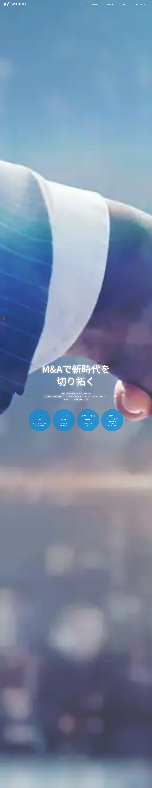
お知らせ (125, 4)
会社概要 (110, 4)
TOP (82, 4)
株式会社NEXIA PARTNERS (15, 4)
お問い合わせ (141, 4)
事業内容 (95, 4)
